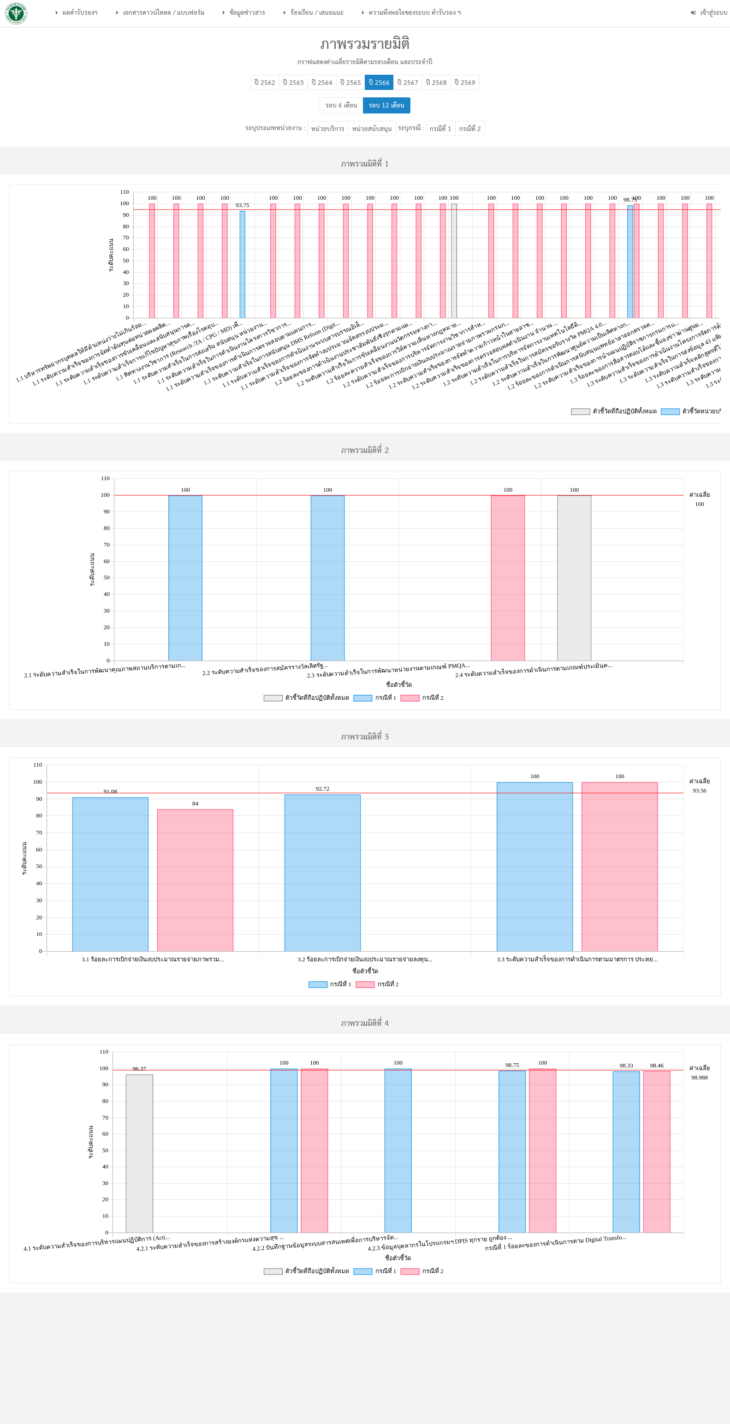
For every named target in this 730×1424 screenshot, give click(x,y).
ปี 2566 (379, 83)
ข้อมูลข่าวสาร (244, 13)
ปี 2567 (408, 83)
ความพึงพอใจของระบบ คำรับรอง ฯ (411, 13)
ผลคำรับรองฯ (77, 13)
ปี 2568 (436, 83)
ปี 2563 (293, 83)
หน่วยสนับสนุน (372, 129)
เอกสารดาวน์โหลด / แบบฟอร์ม (160, 13)
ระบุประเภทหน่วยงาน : (275, 128)
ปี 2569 (465, 83)
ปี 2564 (322, 83)
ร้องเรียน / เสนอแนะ (314, 13)
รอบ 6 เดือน (341, 106)
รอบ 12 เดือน (386, 106)
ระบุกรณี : (411, 128)
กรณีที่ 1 (440, 129)
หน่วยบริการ (327, 129)
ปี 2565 (350, 83)
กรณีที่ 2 (470, 129)
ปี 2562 (265, 83)
